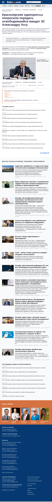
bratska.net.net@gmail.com (13, 435)
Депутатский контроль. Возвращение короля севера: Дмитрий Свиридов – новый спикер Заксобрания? (30, 301)
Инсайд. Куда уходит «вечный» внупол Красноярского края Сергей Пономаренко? (32, 318)
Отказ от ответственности (34, 477)
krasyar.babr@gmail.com (10, 101)
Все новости (44, 153)
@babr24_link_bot (11, 429)
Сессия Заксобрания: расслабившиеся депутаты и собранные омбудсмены (30, 221)
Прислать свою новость (8, 472)
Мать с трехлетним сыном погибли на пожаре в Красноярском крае (18, 392)
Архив (43, 6)
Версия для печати (32, 85)
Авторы (22, 6)
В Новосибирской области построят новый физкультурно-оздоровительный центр (22, 122)
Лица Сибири (7, 404)
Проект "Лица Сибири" (43, 61)
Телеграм (7, 92)
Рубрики (16, 6)
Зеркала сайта (31, 494)
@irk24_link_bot (11, 449)
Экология (37, 215)
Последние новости (8, 106)
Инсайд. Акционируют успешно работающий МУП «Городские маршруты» (20, 114)
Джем (6, 93)
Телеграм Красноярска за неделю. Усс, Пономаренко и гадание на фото (30, 333)
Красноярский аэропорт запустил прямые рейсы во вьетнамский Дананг (19, 139)
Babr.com (14, 2)
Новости (38, 6)
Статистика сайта (32, 488)
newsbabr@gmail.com (12, 430)
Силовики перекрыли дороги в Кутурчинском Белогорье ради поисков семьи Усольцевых (23, 384)
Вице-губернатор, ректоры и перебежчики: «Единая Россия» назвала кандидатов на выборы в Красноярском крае (32, 183)
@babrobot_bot (11, 480)
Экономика (31, 295)
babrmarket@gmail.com (12, 486)
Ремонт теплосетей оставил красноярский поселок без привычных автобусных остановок (23, 110)
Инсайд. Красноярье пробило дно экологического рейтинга (28, 350)
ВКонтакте (8, 94)
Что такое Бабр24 (32, 483)
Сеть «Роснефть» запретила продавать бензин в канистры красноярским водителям (22, 147)
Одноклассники (9, 97)
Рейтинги (27, 6)
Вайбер (6, 96)
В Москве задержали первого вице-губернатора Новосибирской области (19, 118)
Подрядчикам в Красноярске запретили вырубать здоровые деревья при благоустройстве (24, 388)
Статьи (33, 6)
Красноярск (32, 9)
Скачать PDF (41, 85)
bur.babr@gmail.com (12, 445)
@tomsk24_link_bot (12, 467)
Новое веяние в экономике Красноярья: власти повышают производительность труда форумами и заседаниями (31, 282)
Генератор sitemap (33, 499)
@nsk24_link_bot (11, 461)
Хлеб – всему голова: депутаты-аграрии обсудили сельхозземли (31, 253)
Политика (25, 9)
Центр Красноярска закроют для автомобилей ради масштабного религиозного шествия (23, 143)
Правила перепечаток (33, 478)
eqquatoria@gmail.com (12, 481)
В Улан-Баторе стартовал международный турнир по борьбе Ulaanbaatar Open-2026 (22, 126)
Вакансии (30, 485)
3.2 (10, 499)
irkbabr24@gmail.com (12, 451)
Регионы (5, 6)
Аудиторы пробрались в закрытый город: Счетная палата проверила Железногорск (32, 167)
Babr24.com (18, 9)
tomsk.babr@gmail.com (12, 469)
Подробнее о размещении (8, 490)
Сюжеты (10, 6)
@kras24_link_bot (11, 455)
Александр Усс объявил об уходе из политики (13, 396)
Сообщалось (5, 52)
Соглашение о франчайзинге (35, 480)
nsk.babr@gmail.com (12, 463)
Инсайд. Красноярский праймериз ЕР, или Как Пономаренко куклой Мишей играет (31, 266)
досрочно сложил (41, 48)
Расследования (32, 176)
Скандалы (32, 215)
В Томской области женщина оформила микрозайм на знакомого (18, 135)
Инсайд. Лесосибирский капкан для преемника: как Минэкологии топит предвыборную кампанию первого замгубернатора (29, 201)
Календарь (30, 492)
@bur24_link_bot (11, 443)
